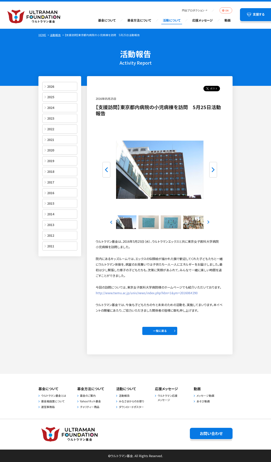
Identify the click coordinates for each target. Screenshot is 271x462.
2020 (50, 150)
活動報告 (55, 35)
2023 (50, 118)
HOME (42, 35)
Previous (106, 169)
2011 (50, 246)
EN (227, 10)
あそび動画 (203, 401)
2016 (50, 193)
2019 (50, 160)
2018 (50, 171)
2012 (50, 235)
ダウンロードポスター (131, 407)
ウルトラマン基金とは (53, 396)
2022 (50, 129)
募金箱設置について (53, 401)
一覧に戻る (160, 331)
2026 (50, 86)
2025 (50, 97)
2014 (50, 214)
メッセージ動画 (205, 396)
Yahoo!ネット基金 (90, 401)
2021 (50, 139)
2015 (50, 203)
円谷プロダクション (193, 10)
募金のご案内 (88, 396)
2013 (50, 224)
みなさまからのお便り (131, 401)
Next (213, 169)
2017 (50, 182)
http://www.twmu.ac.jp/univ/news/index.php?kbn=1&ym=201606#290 (147, 293)
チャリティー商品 (89, 407)
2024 (50, 107)
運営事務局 (48, 407)
